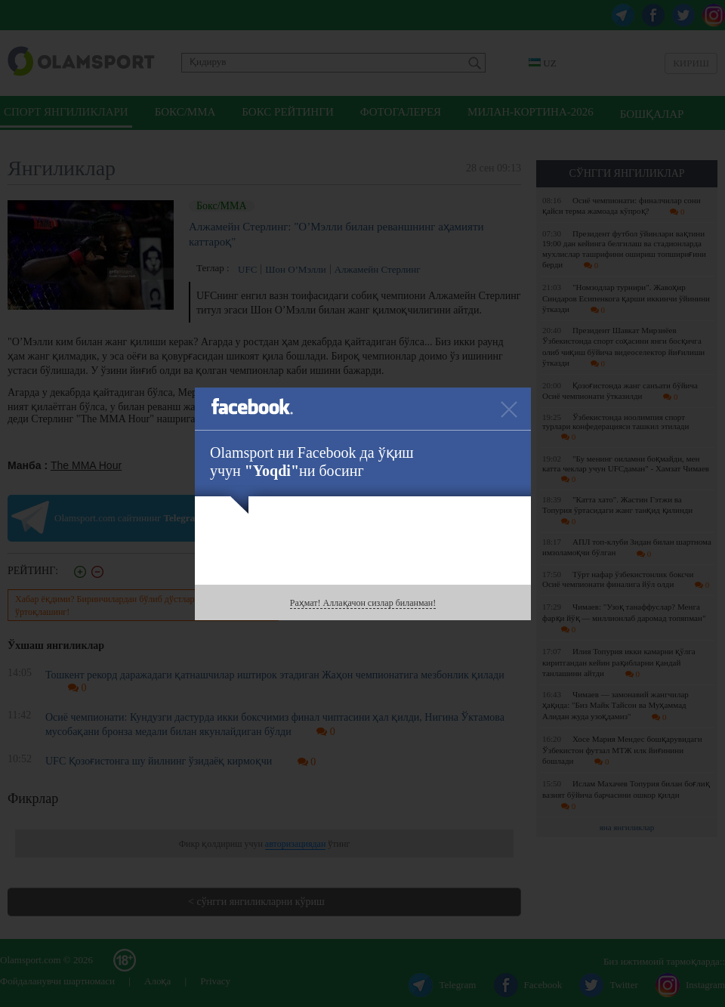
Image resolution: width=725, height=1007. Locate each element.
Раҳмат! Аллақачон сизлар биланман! (363, 603)
